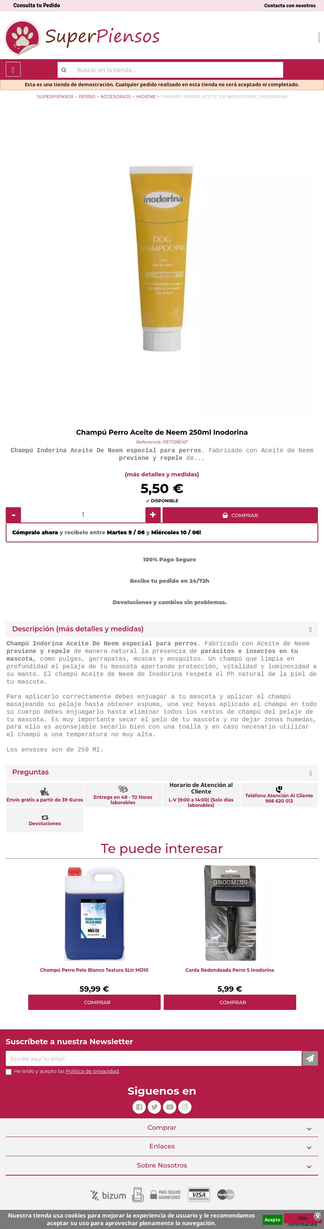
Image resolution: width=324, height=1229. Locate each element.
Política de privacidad (92, 1071)
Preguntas (30, 772)
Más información (303, 1219)
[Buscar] (170, 70)
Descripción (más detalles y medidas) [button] (78, 629)
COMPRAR (244, 515)
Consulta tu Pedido (36, 5)
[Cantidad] (83, 515)
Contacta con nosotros (290, 5)
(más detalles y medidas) (162, 474)
